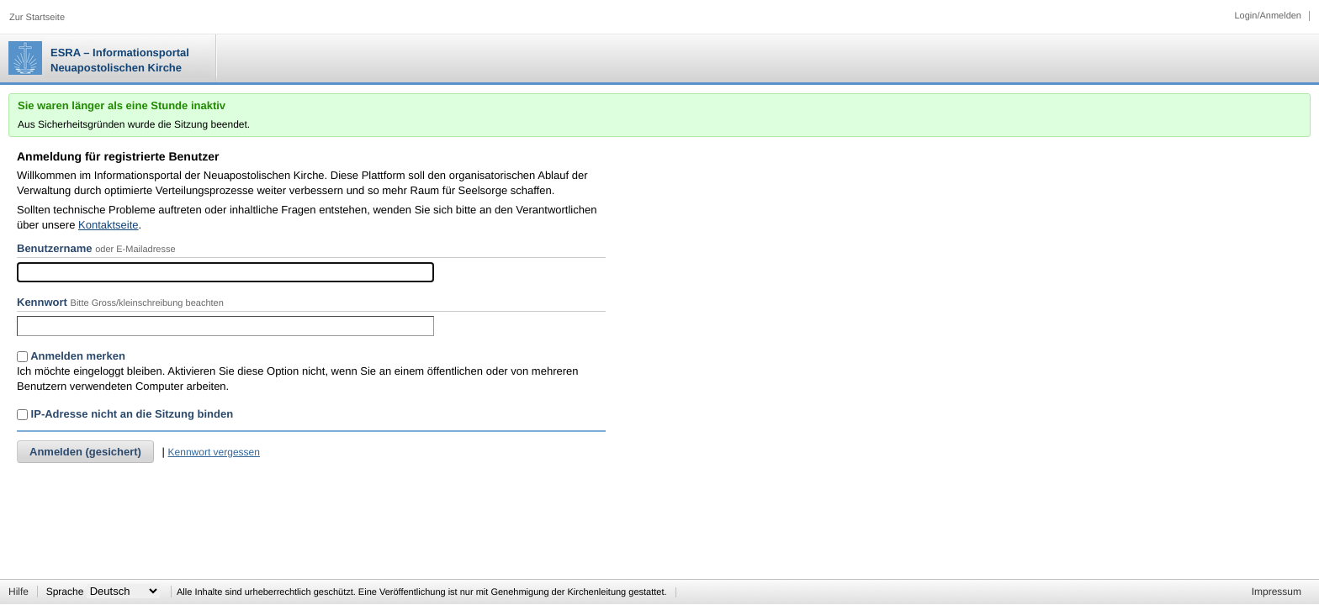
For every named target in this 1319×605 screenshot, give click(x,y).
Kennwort (42, 302)
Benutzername (55, 248)
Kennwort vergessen (214, 452)
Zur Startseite (37, 18)
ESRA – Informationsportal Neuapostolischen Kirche (119, 60)
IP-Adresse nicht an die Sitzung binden (125, 414)
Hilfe (18, 591)
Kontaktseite (108, 224)
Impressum (1276, 591)
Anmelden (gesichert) (85, 451)
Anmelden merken (71, 356)
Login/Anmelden (1267, 16)
